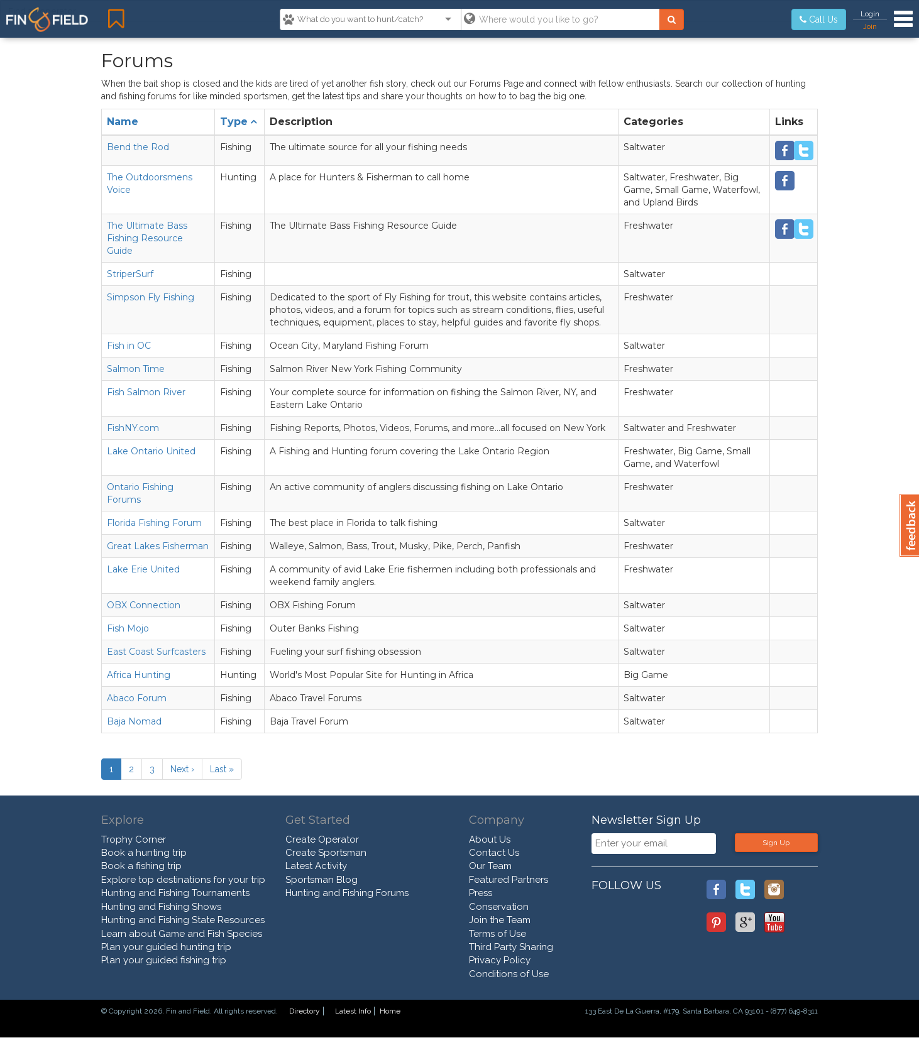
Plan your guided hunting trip (166, 947)
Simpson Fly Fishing (150, 297)
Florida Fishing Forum (154, 522)
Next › (182, 769)
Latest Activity (316, 866)
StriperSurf (130, 274)
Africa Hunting (138, 675)
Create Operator (322, 839)
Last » (222, 769)
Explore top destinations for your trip (183, 879)
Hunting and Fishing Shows (161, 906)
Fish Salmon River (146, 392)
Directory (304, 1011)
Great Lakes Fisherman (158, 546)
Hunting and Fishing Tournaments (175, 893)
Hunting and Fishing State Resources (183, 920)
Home (390, 1011)
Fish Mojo (128, 628)
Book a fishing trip (141, 866)
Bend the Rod (138, 147)
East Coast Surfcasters (156, 651)
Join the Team (500, 920)
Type (234, 122)
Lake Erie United (143, 569)
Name (122, 122)
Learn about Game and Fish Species (181, 933)
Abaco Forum (137, 698)
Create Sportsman (325, 852)
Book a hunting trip (144, 852)
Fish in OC (129, 345)
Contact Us (494, 852)
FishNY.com (133, 428)
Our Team (490, 866)
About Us (489, 839)
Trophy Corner (133, 839)
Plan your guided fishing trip (163, 960)
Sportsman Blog (321, 879)
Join (870, 26)
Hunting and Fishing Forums (347, 893)
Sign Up (776, 842)
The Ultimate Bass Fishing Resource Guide (147, 238)
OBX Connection (143, 605)
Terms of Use (497, 933)
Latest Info (353, 1011)
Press (480, 893)
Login (870, 13)
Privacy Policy (500, 960)
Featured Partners (508, 879)
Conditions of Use (509, 974)
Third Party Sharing (511, 947)
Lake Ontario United (151, 451)
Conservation (499, 906)
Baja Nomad (134, 721)
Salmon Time (136, 369)
